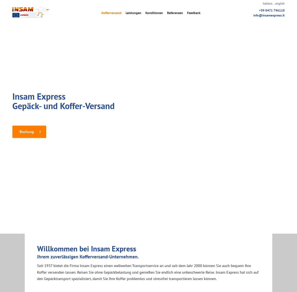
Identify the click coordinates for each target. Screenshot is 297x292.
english (280, 3)
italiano (267, 3)
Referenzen (175, 13)
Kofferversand (111, 13)
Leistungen (133, 13)
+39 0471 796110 (272, 10)
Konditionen (154, 13)
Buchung (27, 131)
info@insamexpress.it (269, 15)
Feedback (193, 13)
